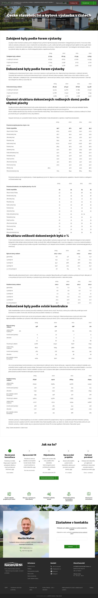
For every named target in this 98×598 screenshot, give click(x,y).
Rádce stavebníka (32, 576)
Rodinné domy (31, 566)
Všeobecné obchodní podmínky (16, 588)
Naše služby (31, 573)
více (13, 469)
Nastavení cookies (61, 3)
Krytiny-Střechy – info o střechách (48, 588)
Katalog (30, 568)
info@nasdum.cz (27, 548)
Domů (33, 19)
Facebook (54, 571)
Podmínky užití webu (33, 588)
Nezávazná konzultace (47, 478)
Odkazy (91, 587)
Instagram (54, 574)
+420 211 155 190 (27, 550)
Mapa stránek (59, 595)
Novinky (39, 19)
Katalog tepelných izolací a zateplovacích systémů (72, 588)
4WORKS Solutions (51, 595)
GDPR (6, 587)
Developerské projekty (33, 571)
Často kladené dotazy (33, 578)
